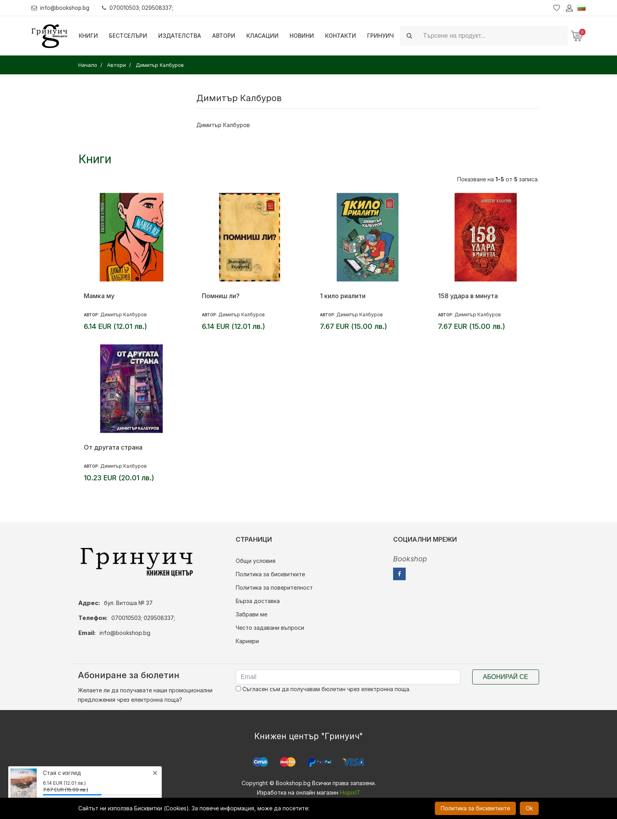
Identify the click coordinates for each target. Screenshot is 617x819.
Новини (302, 35)
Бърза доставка (258, 601)
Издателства (179, 35)
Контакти (340, 35)
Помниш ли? (221, 296)
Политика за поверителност (274, 587)
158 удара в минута (468, 296)
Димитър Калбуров (223, 125)
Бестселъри (128, 35)
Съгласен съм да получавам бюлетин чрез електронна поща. (323, 689)
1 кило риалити (343, 296)
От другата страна (113, 447)
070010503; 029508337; (139, 7)
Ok (529, 808)
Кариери (247, 641)
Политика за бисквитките (270, 574)
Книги (88, 35)
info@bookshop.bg (61, 7)
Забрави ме (251, 614)
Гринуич (380, 35)
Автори (223, 35)
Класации (262, 35)
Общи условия (255, 560)
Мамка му (99, 296)
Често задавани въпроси (270, 627)
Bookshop (410, 559)
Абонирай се (505, 676)
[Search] (493, 35)
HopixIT (350, 792)
